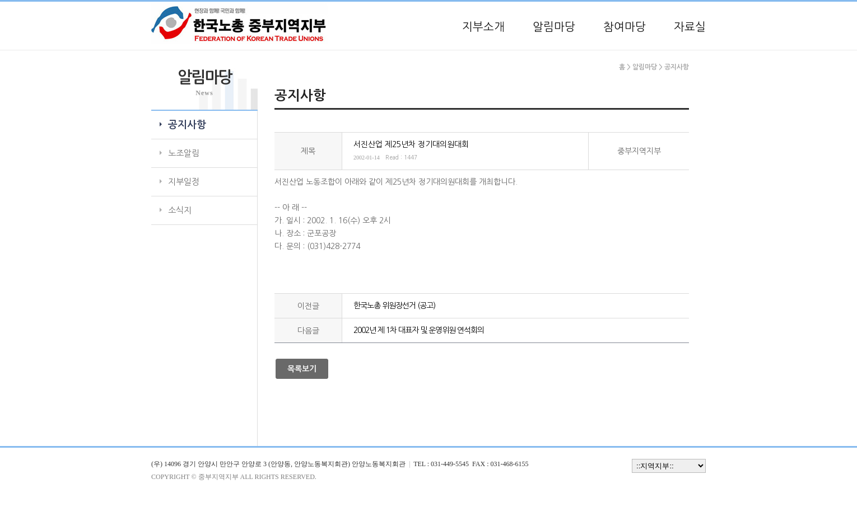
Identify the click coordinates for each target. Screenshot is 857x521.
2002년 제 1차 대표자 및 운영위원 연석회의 (418, 330)
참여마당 (624, 26)
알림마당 (554, 26)
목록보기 (301, 369)
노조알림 (183, 153)
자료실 (690, 26)
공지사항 (187, 125)
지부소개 (483, 26)
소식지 (180, 210)
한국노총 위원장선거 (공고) (394, 305)
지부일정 (183, 181)
